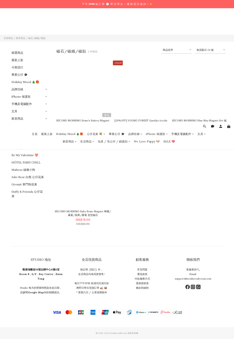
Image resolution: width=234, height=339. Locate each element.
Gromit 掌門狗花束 (24, 184)
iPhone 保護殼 (157, 19)
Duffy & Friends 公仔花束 (27, 194)
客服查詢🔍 (193, 269)
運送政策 (142, 274)
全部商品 (8, 38)
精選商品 (17, 52)
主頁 (34, 19)
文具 (201, 19)
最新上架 (46, 19)
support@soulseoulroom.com (193, 278)
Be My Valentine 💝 (25, 155)
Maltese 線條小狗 (23, 170)
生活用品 (87, 27)
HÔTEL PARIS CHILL (26, 162)
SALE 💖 (169, 27)
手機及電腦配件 (182, 19)
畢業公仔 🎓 (117, 19)
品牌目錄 (135, 19)
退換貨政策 (142, 283)
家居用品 (70, 27)
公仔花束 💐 (96, 19)
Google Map (36, 292)
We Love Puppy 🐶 (147, 27)
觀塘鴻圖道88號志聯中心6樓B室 (41, 269)
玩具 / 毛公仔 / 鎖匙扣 (114, 27)
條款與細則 (142, 287)
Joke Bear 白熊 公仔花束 (28, 177)
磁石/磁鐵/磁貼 (37, 38)
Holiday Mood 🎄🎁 (69, 19)
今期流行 (17, 67)
